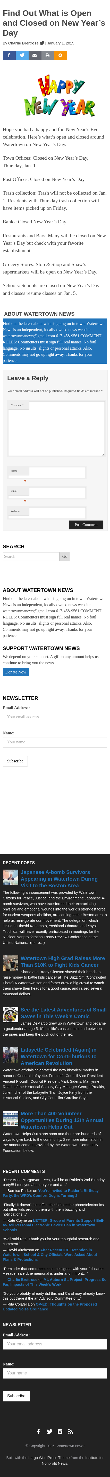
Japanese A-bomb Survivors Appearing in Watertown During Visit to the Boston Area (59, 878)
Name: (8, 733)
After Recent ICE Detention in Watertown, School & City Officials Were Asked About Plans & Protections (50, 1255)
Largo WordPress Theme (49, 1458)
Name (19, 472)
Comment (17, 405)
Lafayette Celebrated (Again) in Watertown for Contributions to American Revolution (59, 1056)
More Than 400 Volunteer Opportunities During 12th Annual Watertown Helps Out (62, 1120)
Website (15, 511)
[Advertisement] (41, 811)
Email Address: (16, 708)
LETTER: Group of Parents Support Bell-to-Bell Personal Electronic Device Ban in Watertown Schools (53, 1225)
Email (19, 492)
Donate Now (15, 672)
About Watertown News (39, 314)
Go (64, 556)
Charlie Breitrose (23, 43)
